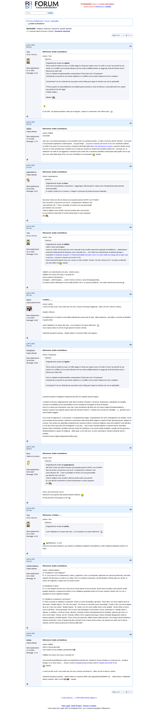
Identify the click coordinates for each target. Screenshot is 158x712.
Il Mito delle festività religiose (85, 698)
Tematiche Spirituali (62, 31)
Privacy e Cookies (89, 706)
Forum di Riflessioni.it (36, 21)
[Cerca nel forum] (36, 13)
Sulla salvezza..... (69, 698)
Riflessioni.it (99, 7)
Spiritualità (54, 21)
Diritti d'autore (76, 706)
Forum (47, 21)
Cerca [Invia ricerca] (50, 13)
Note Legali (66, 706)
